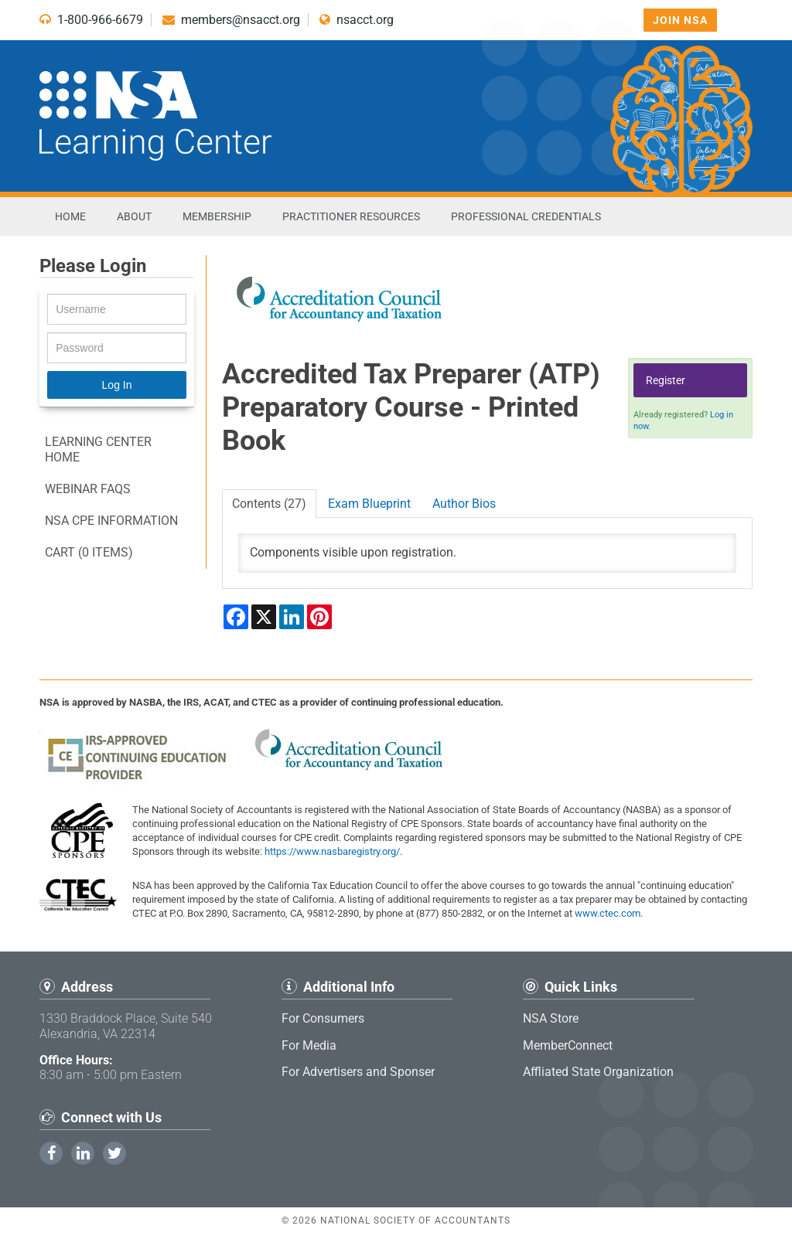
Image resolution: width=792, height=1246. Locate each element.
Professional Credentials (526, 216)
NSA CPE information (111, 520)
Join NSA (680, 20)
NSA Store (551, 1018)
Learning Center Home (98, 449)
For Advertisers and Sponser (358, 1071)
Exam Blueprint (369, 503)
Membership (217, 216)
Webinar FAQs (88, 489)
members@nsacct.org (231, 19)
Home (70, 216)
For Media (309, 1045)
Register (665, 380)
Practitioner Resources (351, 216)
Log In (117, 385)
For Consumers (323, 1018)
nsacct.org (356, 19)
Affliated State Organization (598, 1071)
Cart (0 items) (89, 552)
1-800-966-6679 (91, 19)
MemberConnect (568, 1045)
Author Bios (464, 503)
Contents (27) (269, 503)
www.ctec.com (607, 913)
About (134, 216)
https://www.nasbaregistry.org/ (332, 851)
